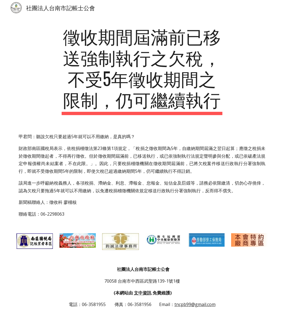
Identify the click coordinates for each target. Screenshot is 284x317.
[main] (142, 70)
